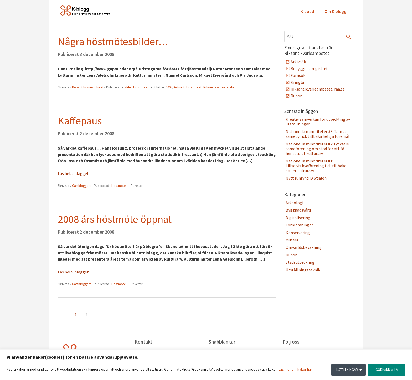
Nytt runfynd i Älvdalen (306, 178)
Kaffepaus (80, 120)
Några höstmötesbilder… (113, 41)
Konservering (298, 232)
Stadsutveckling (300, 262)
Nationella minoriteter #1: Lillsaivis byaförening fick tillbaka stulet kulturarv (316, 165)
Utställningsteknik (303, 269)
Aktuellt (179, 87)
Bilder (127, 87)
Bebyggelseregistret (309, 68)
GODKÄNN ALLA (386, 369)
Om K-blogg (335, 11)
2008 (169, 87)
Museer (292, 239)
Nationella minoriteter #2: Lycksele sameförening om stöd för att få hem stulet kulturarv (317, 148)
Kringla (297, 82)
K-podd (307, 11)
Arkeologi (294, 202)
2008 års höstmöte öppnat (115, 219)
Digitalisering (298, 217)
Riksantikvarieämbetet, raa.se (318, 89)
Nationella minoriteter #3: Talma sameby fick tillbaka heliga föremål (317, 134)
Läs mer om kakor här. (296, 369)
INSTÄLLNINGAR (345, 369)
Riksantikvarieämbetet (219, 87)
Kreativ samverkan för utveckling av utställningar (318, 121)
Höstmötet (194, 87)
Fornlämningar (299, 225)
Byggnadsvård (298, 210)
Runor (296, 95)
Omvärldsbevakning (304, 247)
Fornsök (298, 75)
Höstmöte (140, 87)
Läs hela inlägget (73, 173)
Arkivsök (298, 61)
